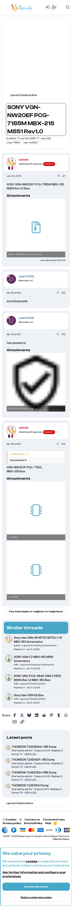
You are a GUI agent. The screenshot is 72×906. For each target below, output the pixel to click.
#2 (63, 292)
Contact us (32, 819)
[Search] (67, 7)
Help (48, 823)
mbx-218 (46, 138)
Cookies (10, 819)
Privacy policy (12, 823)
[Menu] (5, 7)
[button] (21, 819)
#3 (63, 334)
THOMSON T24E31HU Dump (30, 785)
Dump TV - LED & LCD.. (24, 754)
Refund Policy (33, 823)
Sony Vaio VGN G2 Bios (29, 695)
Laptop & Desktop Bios (33, 683)
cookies (31, 861)
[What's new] (61, 7)
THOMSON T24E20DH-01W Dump (34, 772)
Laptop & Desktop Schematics (39, 645)
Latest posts (19, 737)
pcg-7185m (13, 142)
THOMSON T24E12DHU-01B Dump (34, 746)
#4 (63, 444)
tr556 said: (17, 454)
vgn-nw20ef (30, 142)
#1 (63, 176)
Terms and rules (54, 819)
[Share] (58, 176)
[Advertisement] (36, 57)
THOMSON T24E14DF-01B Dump (33, 759)
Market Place (61, 839)
